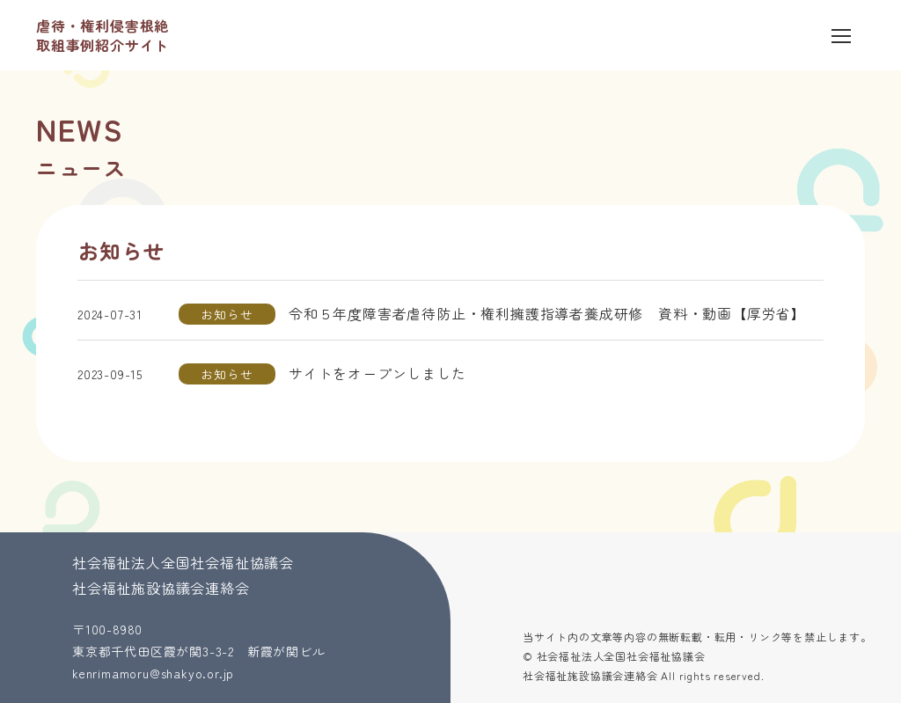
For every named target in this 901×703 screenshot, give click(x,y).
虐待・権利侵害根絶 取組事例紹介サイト (102, 35)
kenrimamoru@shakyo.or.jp (153, 673)
